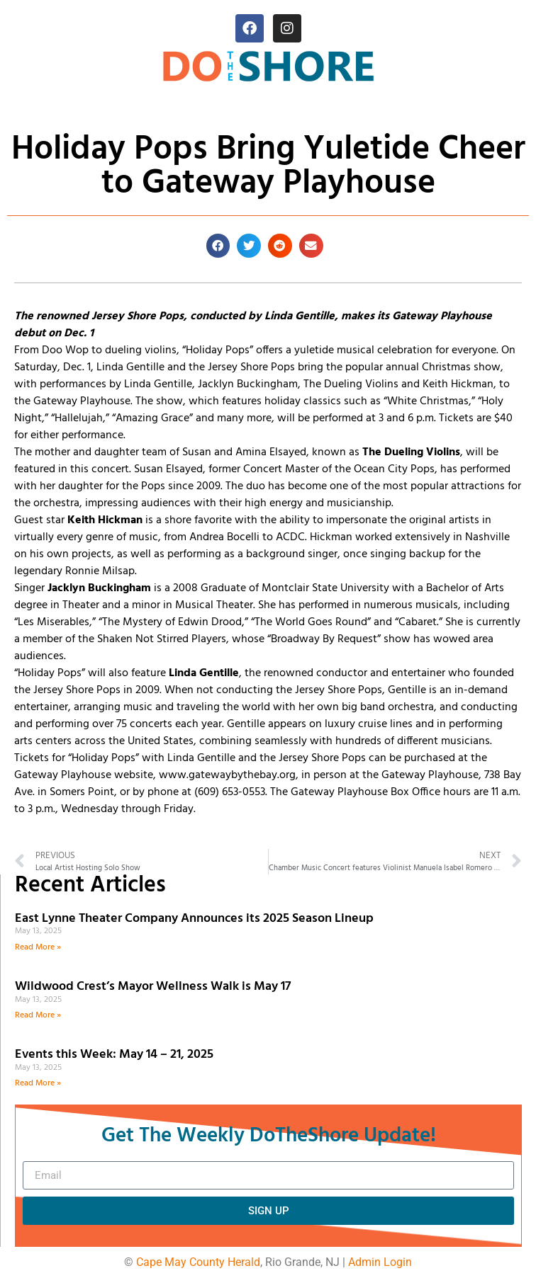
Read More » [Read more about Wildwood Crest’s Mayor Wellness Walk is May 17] (38, 1015)
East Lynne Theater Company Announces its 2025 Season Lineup (195, 918)
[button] (218, 246)
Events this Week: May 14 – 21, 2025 (114, 1054)
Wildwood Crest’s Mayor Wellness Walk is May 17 (155, 986)
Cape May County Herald (198, 1262)
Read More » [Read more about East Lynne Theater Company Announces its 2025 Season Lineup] (38, 947)
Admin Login (380, 1262)
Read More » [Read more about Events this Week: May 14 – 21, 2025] (38, 1083)
